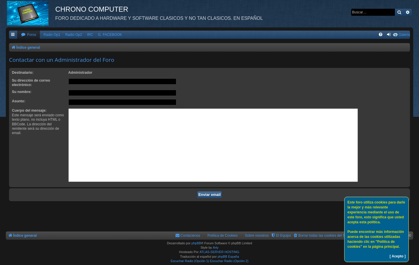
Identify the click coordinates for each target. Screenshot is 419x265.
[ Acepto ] (398, 256)
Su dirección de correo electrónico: (31, 82)
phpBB (196, 243)
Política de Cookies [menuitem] (222, 236)
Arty (216, 247)
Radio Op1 (51, 35)
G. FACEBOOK (110, 35)
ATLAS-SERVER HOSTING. (220, 252)
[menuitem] (28, 35)
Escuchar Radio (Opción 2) (229, 261)
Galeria (404, 35)
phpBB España (228, 256)
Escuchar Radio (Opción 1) (190, 261)
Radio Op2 (73, 35)
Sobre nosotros (257, 236)
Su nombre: (21, 92)
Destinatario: (22, 73)
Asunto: (18, 101)
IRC (90, 35)
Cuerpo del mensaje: (29, 110)
